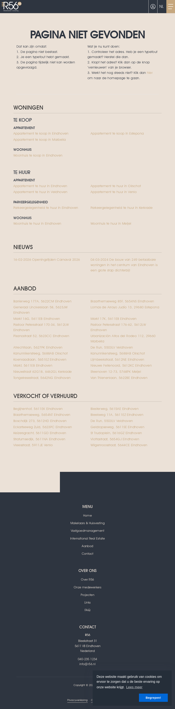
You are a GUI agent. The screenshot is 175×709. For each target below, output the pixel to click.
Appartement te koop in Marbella (39, 140)
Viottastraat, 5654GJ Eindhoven (115, 439)
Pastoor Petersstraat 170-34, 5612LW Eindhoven (41, 327)
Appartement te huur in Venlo (114, 192)
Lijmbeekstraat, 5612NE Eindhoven (117, 359)
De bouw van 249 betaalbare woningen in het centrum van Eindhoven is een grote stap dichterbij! (124, 265)
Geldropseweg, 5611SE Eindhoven (117, 427)
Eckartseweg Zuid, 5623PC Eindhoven (42, 427)
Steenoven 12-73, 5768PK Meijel (116, 372)
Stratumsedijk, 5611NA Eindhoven (39, 439)
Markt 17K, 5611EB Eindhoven (114, 319)
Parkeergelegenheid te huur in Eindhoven (45, 208)
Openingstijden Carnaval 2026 (46, 260)
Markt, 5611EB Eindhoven (32, 365)
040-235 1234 (87, 659)
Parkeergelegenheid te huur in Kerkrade (122, 208)
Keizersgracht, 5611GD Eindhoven (39, 433)
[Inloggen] (153, 6)
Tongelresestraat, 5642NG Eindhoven (42, 378)
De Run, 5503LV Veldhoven (112, 347)
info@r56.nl (87, 664)
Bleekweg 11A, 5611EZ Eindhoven (117, 415)
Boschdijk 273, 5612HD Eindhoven (39, 421)
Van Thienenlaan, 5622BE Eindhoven (119, 378)
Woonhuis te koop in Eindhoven (38, 155)
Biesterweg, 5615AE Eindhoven (115, 409)
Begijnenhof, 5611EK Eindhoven (38, 409)
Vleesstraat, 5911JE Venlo (33, 445)
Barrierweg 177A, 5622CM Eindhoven (42, 301)
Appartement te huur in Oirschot (116, 186)
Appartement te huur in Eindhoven (40, 186)
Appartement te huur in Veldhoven (40, 192)
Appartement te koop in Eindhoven (41, 133)
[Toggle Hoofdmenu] (170, 6)
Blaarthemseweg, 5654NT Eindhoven (41, 415)
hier (150, 73)
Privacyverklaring (77, 700)
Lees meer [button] (134, 687)
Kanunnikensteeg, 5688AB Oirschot (40, 353)
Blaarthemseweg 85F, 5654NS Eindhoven (122, 301)
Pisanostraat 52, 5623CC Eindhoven (41, 336)
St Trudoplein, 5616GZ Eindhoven (116, 433)
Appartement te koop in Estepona (117, 133)
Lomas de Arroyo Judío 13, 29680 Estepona (125, 307)
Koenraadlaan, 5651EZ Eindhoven (39, 359)
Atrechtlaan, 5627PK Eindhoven (38, 347)
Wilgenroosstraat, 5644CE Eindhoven (119, 445)
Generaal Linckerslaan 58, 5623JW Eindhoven (40, 309)
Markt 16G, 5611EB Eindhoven (36, 319)
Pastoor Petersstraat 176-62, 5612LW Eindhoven (118, 327)
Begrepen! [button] (153, 697)
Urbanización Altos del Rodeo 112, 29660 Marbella (123, 338)
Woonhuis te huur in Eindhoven (37, 223)
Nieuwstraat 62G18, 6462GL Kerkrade (42, 372)
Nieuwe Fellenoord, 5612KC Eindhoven (121, 365)
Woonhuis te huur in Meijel (111, 223)
